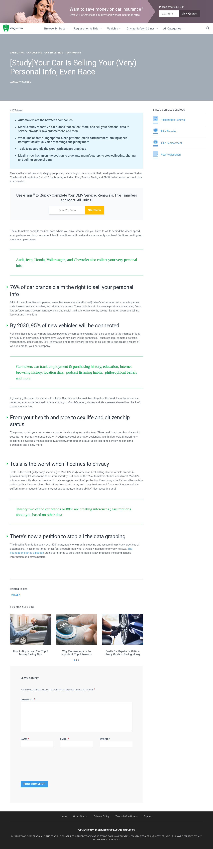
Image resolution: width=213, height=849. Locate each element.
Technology (73, 52)
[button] (74, 660)
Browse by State (54, 28)
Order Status (80, 816)
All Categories (172, 28)
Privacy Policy (101, 816)
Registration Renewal (169, 120)
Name (25, 739)
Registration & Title (86, 28)
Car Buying (17, 52)
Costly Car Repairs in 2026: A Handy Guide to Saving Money (122, 653)
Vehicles (112, 28)
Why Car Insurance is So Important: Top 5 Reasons (76, 653)
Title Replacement (167, 143)
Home (64, 816)
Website (105, 739)
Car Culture (34, 52)
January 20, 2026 (20, 82)
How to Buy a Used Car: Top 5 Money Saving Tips (30, 653)
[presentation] (31, 763)
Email (64, 739)
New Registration (167, 154)
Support (148, 816)
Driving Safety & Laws (141, 28)
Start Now (94, 210)
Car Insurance (53, 52)
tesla (16, 594)
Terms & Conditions (126, 816)
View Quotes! (189, 13)
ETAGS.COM (25, 836)
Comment (27, 699)
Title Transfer (164, 131)
